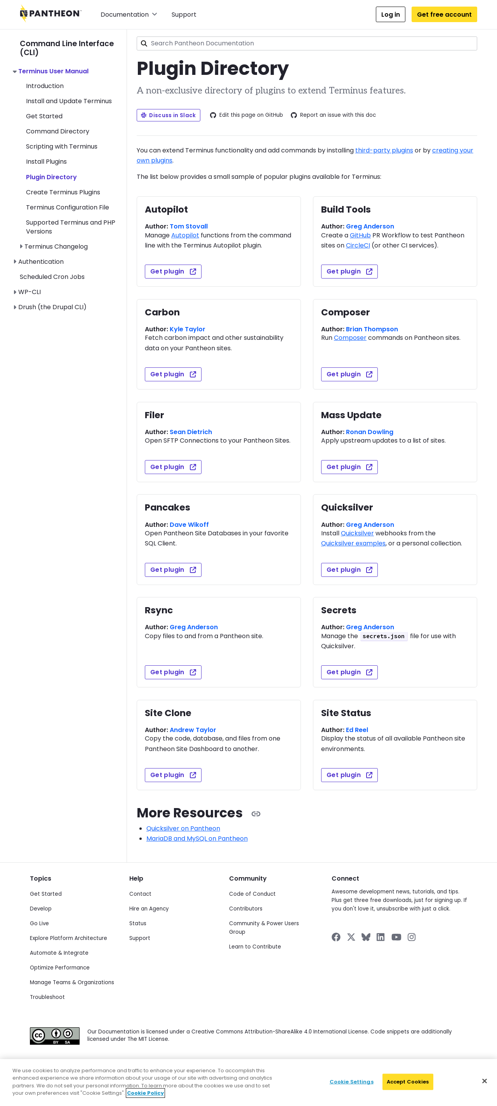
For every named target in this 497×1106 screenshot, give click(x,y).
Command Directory (57, 131)
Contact (140, 894)
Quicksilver (357, 533)
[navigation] (73, 170)
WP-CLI (29, 291)
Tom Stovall (189, 226)
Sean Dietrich (191, 432)
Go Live (39, 923)
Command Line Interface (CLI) (67, 48)
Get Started (44, 116)
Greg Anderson (370, 226)
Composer (350, 337)
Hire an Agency (149, 908)
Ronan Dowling (369, 432)
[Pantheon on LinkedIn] (381, 937)
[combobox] (307, 43)
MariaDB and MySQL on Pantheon (197, 838)
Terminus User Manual (53, 71)
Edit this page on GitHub (246, 115)
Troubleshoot (47, 997)
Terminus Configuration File (67, 207)
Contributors (245, 908)
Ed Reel (357, 729)
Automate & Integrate (59, 953)
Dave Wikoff (189, 524)
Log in (390, 14)
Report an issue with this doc (333, 115)
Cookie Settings (352, 1081)
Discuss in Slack (168, 115)
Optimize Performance (60, 967)
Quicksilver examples (353, 543)
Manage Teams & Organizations (72, 982)
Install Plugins (46, 161)
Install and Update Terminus (69, 101)
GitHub (360, 235)
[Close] (484, 1081)
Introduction (45, 85)
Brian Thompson (372, 329)
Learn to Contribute (255, 946)
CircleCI (358, 245)
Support (184, 14)
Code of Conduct (252, 894)
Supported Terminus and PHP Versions (70, 226)
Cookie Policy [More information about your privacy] (145, 1093)
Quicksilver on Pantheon (183, 828)
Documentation (129, 14)
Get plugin (173, 271)
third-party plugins (384, 150)
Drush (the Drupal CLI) (52, 307)
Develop (41, 908)
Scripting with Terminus (61, 146)
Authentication (41, 261)
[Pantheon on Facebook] (336, 937)
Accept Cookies (408, 1081)
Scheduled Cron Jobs (52, 276)
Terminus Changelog (56, 246)
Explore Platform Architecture (68, 938)
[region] (248, 1082)
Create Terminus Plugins (63, 192)
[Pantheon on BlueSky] (365, 937)
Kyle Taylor (187, 329)
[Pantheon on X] (351, 937)
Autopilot (185, 235)
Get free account (444, 14)
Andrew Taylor (193, 729)
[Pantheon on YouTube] (396, 937)
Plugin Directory (51, 177)
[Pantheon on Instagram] (412, 937)
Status (137, 923)
